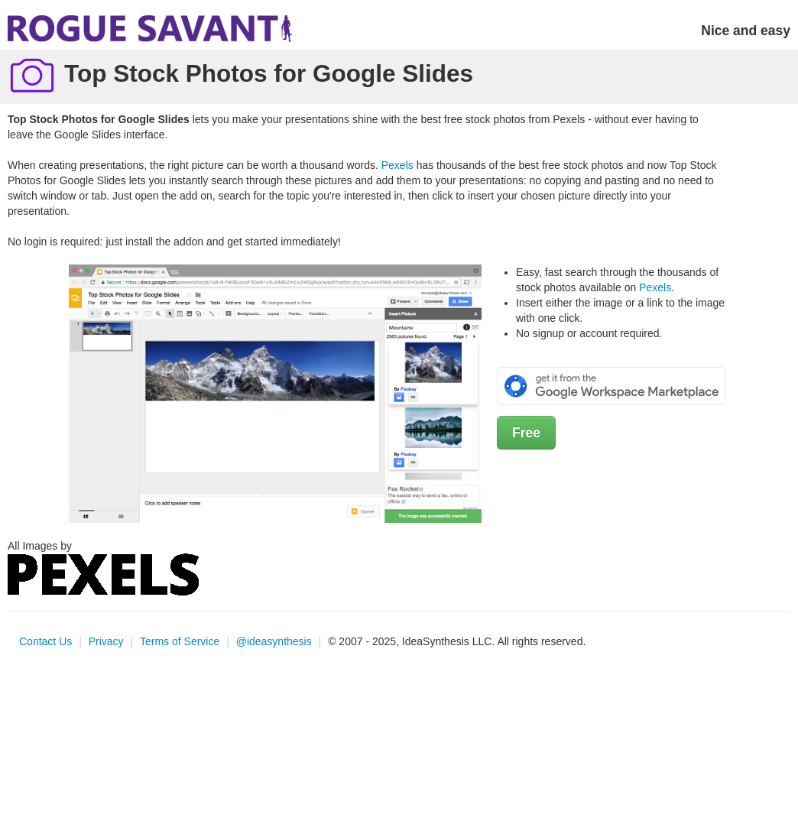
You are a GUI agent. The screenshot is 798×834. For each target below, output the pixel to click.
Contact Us (45, 641)
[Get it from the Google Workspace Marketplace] (611, 385)
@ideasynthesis (274, 641)
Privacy (106, 641)
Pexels (397, 165)
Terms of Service (179, 641)
